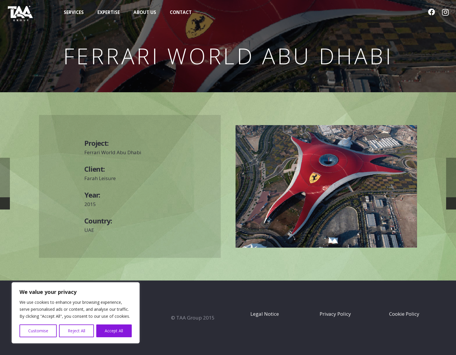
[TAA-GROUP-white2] (29, 12)
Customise (38, 330)
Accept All (114, 330)
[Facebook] (431, 11)
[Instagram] (445, 12)
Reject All (76, 330)
